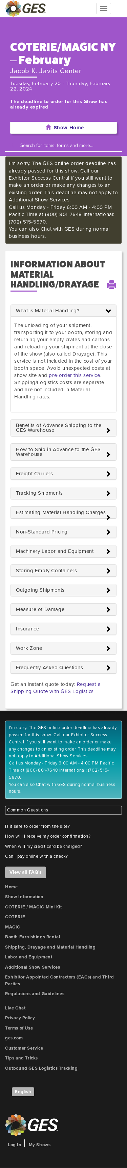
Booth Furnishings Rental (32, 937)
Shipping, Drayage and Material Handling (50, 947)
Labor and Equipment (28, 957)
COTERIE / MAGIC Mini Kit (33, 907)
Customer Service (24, 1048)
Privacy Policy (20, 1018)
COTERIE (15, 917)
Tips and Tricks (21, 1058)
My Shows (40, 1145)
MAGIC (12, 927)
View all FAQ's (25, 872)
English (23, 1092)
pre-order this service (74, 375)
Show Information (24, 897)
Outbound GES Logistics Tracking (41, 1068)
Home (11, 887)
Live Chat (15, 1008)
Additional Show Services (32, 967)
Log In (15, 1145)
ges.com (14, 1038)
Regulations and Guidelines (35, 994)
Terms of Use (19, 1028)
